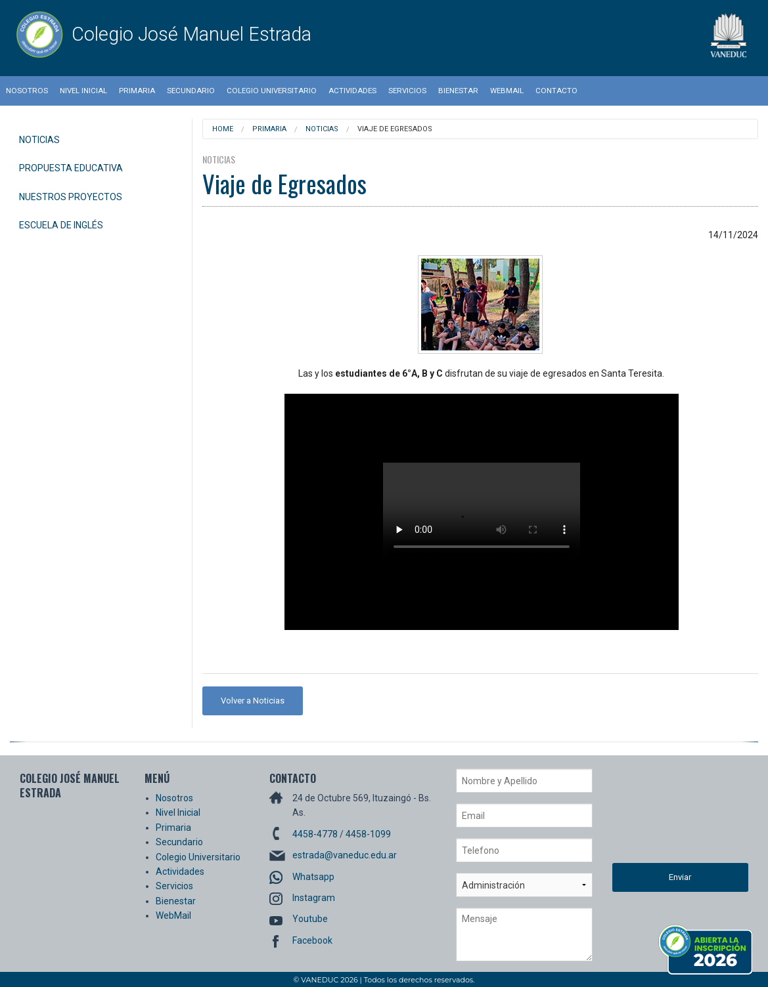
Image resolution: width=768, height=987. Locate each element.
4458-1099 (368, 834)
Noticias (39, 140)
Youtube (310, 919)
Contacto (556, 90)
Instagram (313, 897)
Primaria (137, 90)
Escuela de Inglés (61, 225)
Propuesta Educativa (71, 168)
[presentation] (666, 815)
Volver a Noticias (252, 700)
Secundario (191, 90)
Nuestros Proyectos (70, 197)
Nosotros (27, 90)
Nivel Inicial (83, 90)
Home (222, 129)
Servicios (407, 90)
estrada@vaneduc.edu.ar (344, 855)
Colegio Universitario (272, 90)
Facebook (312, 940)
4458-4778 (315, 834)
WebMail (507, 90)
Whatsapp (313, 877)
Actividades (352, 90)
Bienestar (458, 90)
